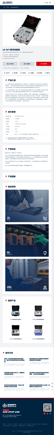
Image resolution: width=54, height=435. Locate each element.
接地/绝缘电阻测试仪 (15, 7)
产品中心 (8, 7)
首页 (4, 7)
